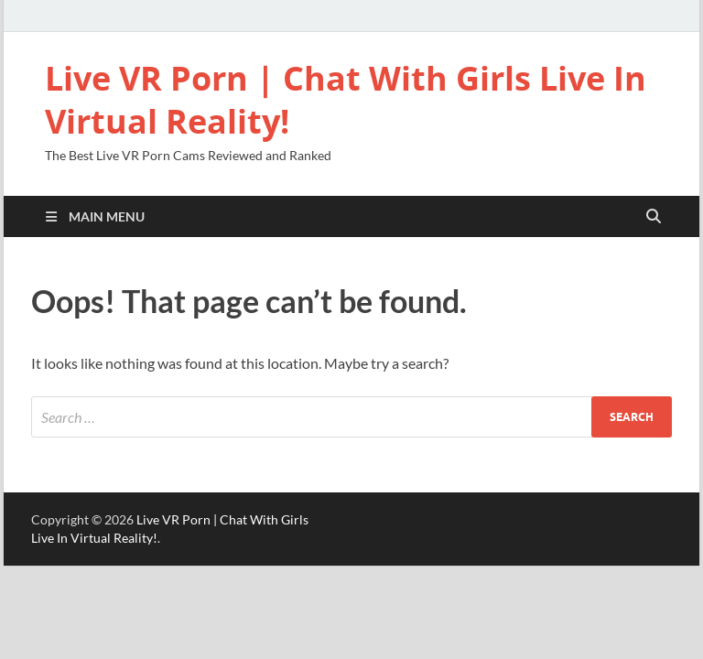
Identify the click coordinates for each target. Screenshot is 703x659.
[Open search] (653, 217)
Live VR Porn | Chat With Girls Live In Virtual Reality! (345, 100)
